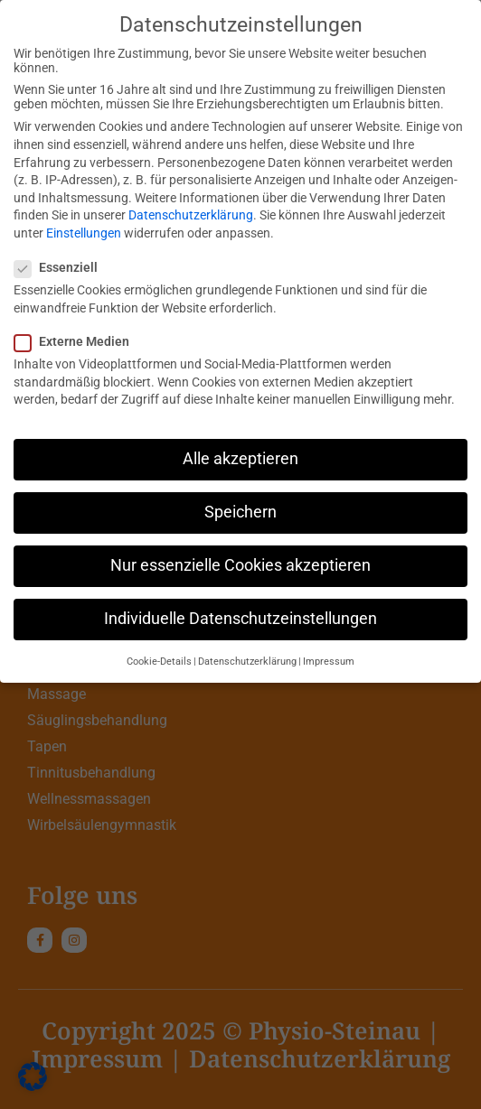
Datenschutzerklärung (190, 215)
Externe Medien (77, 341)
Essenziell (61, 267)
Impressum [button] (328, 661)
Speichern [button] (240, 512)
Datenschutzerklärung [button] (247, 661)
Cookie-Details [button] (159, 661)
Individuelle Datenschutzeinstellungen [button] (240, 619)
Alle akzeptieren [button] (240, 459)
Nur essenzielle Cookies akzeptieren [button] (240, 565)
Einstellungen (83, 233)
